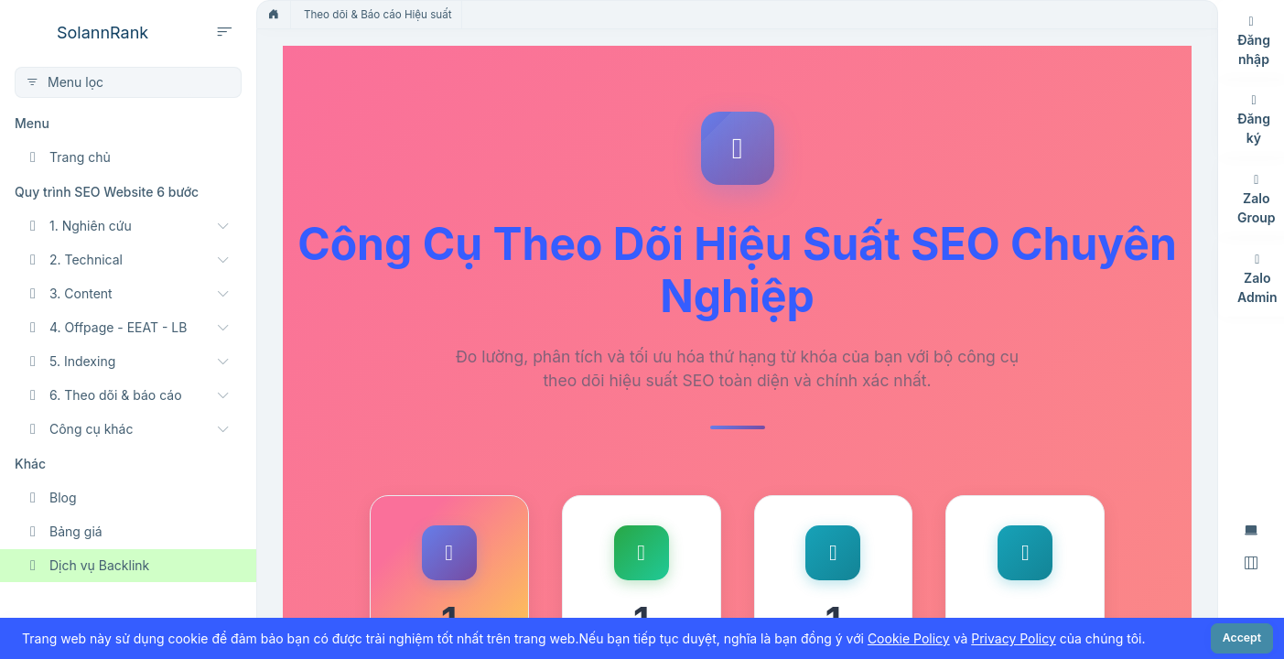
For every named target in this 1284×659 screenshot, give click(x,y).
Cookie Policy (909, 638)
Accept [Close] (1242, 637)
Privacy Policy (1013, 638)
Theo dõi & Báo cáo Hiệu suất (378, 14)
